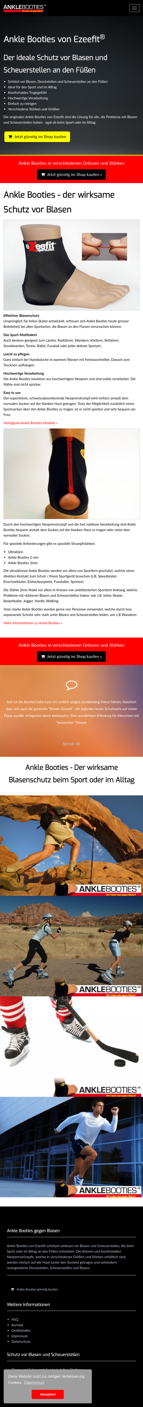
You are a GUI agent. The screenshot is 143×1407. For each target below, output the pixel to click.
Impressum (19, 1336)
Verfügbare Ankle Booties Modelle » (30, 423)
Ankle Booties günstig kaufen (34, 1289)
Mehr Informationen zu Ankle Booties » (32, 623)
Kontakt (17, 1325)
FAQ (14, 1319)
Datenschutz (21, 1341)
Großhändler (21, 1330)
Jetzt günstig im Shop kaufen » (71, 174)
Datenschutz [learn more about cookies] (34, 1383)
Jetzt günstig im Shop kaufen (37, 136)
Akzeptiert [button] (48, 1394)
